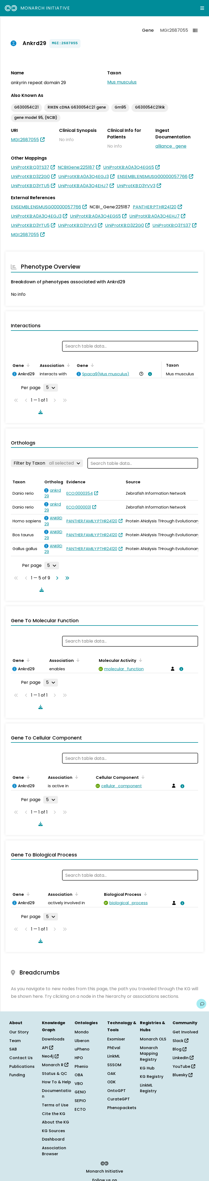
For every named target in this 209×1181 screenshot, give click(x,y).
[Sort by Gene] (27, 365)
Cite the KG (53, 1113)
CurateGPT (118, 1099)
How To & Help (56, 1082)
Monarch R (55, 1065)
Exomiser (116, 1039)
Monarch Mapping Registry (149, 1053)
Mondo (82, 1032)
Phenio (81, 1066)
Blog (179, 1049)
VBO (79, 1083)
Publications (22, 1066)
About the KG (55, 1122)
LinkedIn (183, 1058)
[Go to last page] (66, 578)
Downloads (53, 1039)
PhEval (113, 1047)
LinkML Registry (148, 1088)
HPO (79, 1058)
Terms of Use (55, 1105)
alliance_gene (170, 146)
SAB (13, 1049)
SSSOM (114, 1065)
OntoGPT (116, 1090)
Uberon (82, 1040)
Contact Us (21, 1058)
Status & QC (54, 1073)
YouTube (184, 1066)
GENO (80, 1092)
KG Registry (151, 1076)
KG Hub (147, 1068)
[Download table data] (39, 412)
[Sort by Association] (67, 365)
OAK (111, 1073)
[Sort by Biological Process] (144, 894)
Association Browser (54, 1151)
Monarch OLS (153, 1039)
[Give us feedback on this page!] (201, 1004)
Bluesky (182, 1075)
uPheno (82, 1049)
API (47, 1047)
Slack (180, 1040)
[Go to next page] (56, 578)
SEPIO (80, 1100)
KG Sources (53, 1131)
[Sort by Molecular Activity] (139, 660)
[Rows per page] (50, 387)
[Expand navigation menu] (202, 8)
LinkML (113, 1056)
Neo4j (50, 1056)
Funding (17, 1075)
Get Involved (185, 1032)
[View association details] (149, 374)
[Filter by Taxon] (47, 463)
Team (15, 1040)
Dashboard (53, 1139)
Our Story (19, 1032)
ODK (111, 1082)
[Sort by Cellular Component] (142, 777)
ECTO (80, 1109)
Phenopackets (121, 1107)
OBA (79, 1075)
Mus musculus (122, 82)
